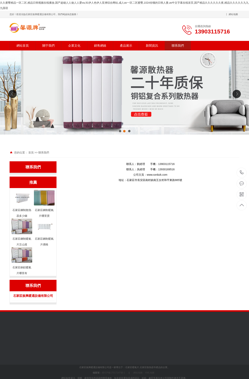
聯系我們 (178, 45)
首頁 (31, 152)
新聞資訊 (152, 45)
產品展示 (126, 45)
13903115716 (242, 172)
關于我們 (48, 45)
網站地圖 (233, 14)
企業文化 (74, 45)
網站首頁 (22, 45)
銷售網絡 (100, 45)
